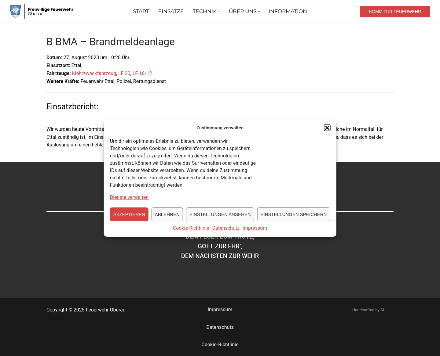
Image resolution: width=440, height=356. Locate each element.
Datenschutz (226, 232)
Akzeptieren (129, 218)
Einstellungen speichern (294, 218)
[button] (327, 131)
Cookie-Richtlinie (191, 232)
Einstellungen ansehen (220, 218)
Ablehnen (167, 218)
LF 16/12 (142, 73)
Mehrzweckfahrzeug (94, 73)
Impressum (255, 232)
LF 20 (124, 73)
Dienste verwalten (129, 201)
